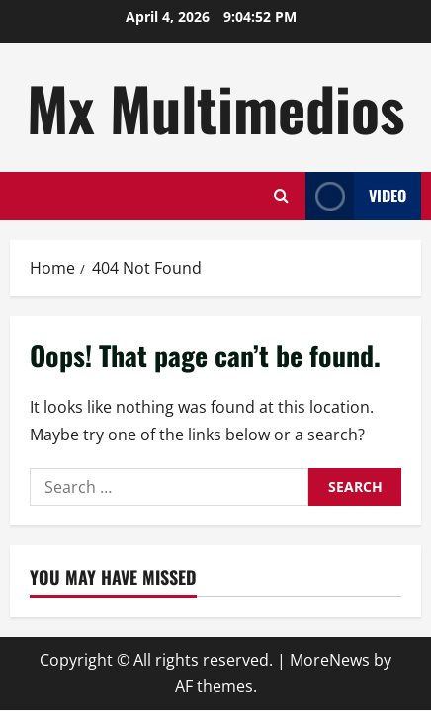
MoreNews (330, 660)
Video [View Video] (355, 196)
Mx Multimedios (215, 107)
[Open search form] (281, 196)
